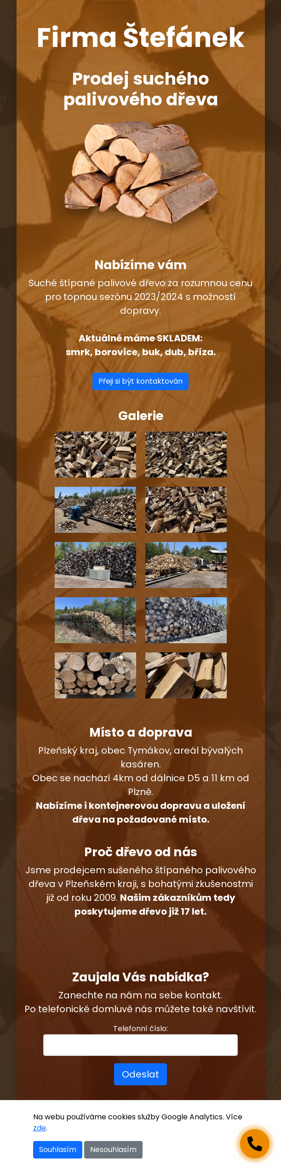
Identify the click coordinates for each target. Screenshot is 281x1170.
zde (39, 1128)
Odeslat (140, 1074)
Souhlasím (57, 1149)
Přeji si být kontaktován (140, 381)
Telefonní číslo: (140, 1028)
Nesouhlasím (113, 1149)
